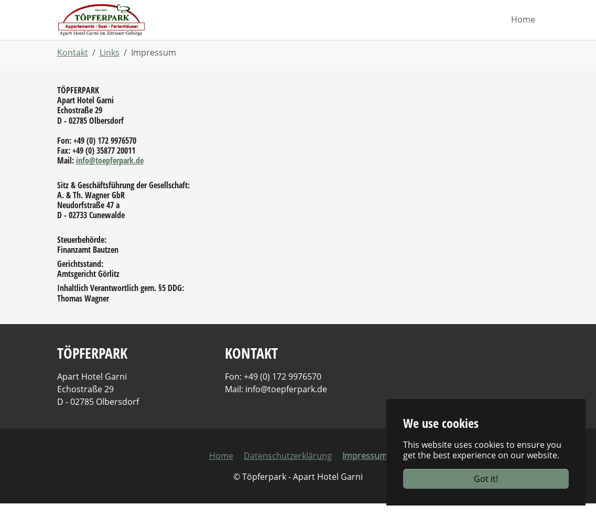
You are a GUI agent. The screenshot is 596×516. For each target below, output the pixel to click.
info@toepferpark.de (110, 173)
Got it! (486, 479)
